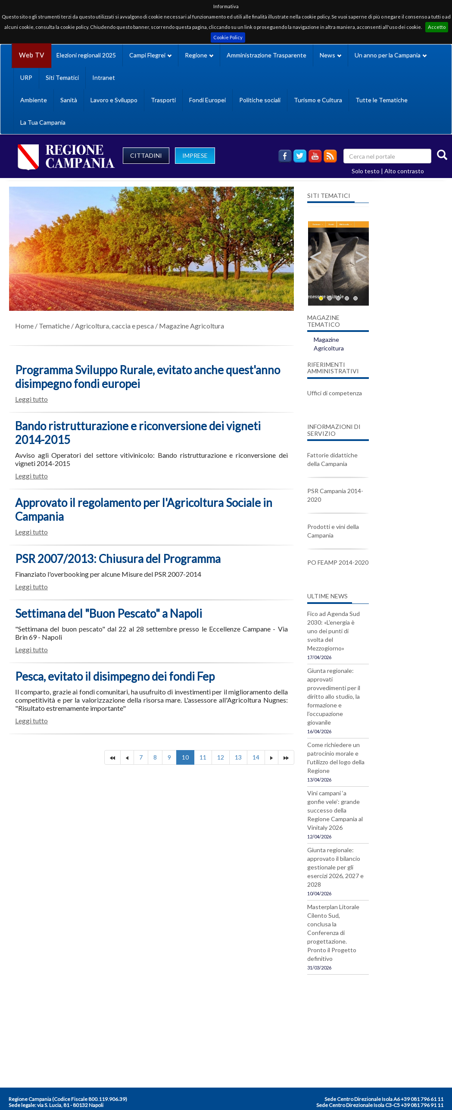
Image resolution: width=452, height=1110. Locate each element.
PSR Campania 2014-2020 (335, 495)
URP (26, 77)
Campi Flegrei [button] (150, 55)
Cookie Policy (228, 37)
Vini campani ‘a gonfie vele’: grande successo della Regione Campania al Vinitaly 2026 (335, 810)
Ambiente (33, 99)
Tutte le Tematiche (381, 99)
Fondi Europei (207, 99)
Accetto (437, 27)
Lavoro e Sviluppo (113, 99)
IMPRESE (195, 155)
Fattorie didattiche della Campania (332, 459)
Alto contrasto (404, 171)
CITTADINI (146, 155)
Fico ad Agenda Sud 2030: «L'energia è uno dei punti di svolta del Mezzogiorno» (333, 631)
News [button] (330, 55)
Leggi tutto (31, 399)
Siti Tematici (62, 77)
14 (255, 757)
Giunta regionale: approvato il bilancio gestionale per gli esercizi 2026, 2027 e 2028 (335, 867)
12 (220, 757)
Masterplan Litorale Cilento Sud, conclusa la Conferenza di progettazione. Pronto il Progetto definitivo (333, 932)
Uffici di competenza (334, 393)
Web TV (31, 55)
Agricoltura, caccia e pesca (114, 326)
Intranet (103, 77)
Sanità (68, 99)
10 (185, 757)
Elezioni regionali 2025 (86, 55)
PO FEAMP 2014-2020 (337, 562)
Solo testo (366, 171)
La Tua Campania (42, 122)
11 (203, 757)
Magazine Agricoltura (191, 326)
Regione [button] (199, 55)
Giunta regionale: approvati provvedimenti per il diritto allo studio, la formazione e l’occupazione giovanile (333, 696)
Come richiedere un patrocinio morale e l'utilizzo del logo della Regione (336, 757)
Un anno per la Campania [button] (391, 55)
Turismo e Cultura (318, 99)
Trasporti (163, 99)
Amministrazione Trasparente (266, 55)
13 (238, 757)
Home (24, 326)
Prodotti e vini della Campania (333, 531)
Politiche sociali (260, 99)
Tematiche (54, 326)
